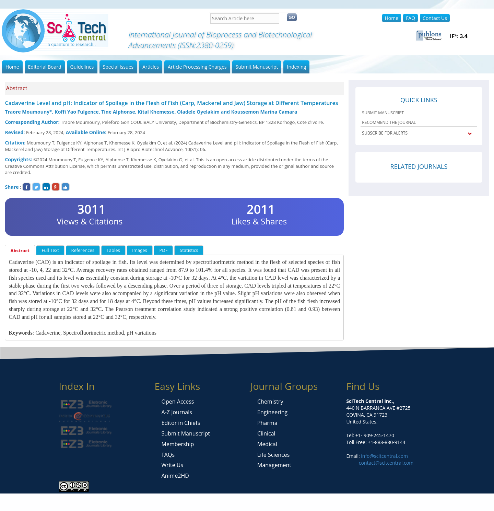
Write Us (172, 465)
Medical (267, 444)
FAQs (168, 454)
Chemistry (270, 401)
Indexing (296, 66)
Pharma (267, 423)
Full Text (50, 250)
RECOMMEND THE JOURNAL (389, 122)
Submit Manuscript (257, 66)
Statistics (189, 250)
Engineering (272, 412)
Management (274, 465)
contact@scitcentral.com (386, 463)
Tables (113, 250)
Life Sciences (273, 454)
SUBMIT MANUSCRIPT (383, 113)
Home (392, 18)
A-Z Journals (177, 412)
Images (139, 250)
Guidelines (82, 66)
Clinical (266, 433)
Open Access (178, 401)
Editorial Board (44, 66)
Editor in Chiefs (181, 423)
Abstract (19, 250)
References (82, 250)
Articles (150, 66)
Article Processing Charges (197, 66)
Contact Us (435, 18)
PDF (163, 250)
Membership (178, 444)
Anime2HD (175, 475)
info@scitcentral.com (384, 456)
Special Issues (118, 66)
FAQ (410, 18)
